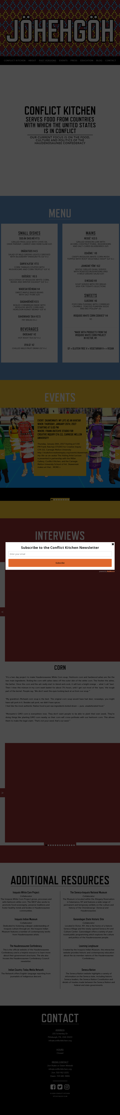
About (32, 60)
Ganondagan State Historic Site (88, 919)
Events (63, 60)
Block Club (62, 1096)
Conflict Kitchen (15, 60)
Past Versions (47, 60)
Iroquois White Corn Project (26, 892)
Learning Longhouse (88, 946)
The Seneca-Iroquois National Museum (88, 892)
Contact (110, 60)
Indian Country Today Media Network (25, 969)
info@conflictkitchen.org (60, 1041)
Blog (99, 60)
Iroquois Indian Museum (26, 919)
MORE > (57, 467)
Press (74, 60)
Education (86, 60)
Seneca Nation (89, 969)
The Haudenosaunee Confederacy (26, 946)
